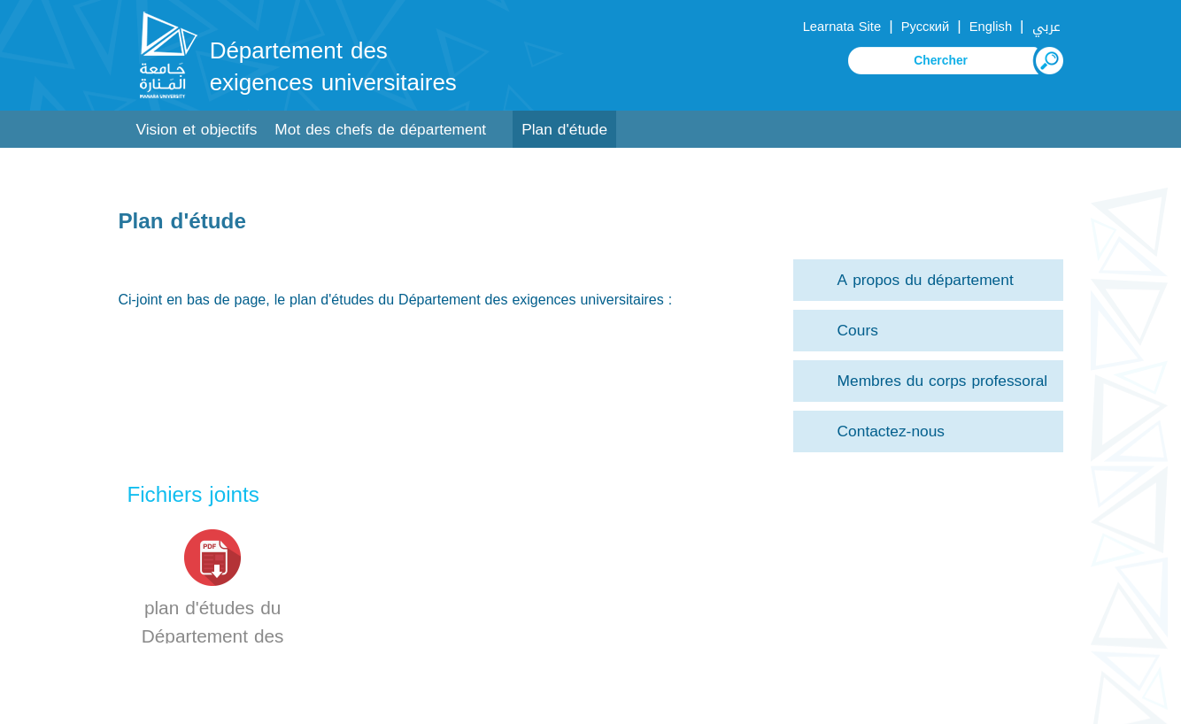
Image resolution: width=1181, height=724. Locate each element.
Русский (925, 26)
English (990, 26)
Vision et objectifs (196, 129)
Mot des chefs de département (380, 129)
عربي (1046, 26)
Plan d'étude (564, 129)
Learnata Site (842, 26)
